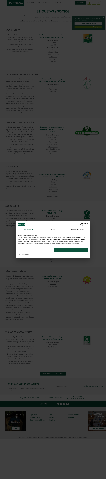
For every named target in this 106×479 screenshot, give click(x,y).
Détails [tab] (53, 229)
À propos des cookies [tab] (77, 229)
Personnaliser (35, 250)
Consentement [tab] (28, 229)
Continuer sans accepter (24, 254)
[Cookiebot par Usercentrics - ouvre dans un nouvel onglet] (81, 224)
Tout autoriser (71, 250)
